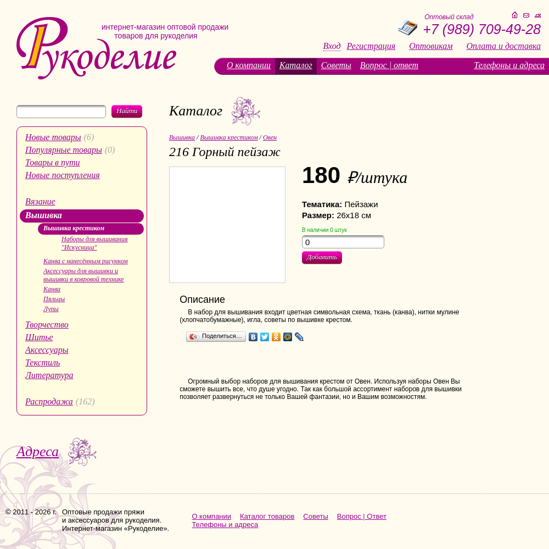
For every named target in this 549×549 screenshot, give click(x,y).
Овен (270, 137)
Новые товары (53, 137)
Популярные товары (63, 149)
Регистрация (371, 46)
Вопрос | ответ (389, 65)
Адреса (37, 451)
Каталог (295, 65)
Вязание (40, 201)
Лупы (51, 309)
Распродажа (49, 401)
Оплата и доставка (504, 46)
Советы (336, 65)
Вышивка (43, 215)
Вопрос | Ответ (361, 516)
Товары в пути (52, 162)
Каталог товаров (267, 516)
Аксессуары (46, 349)
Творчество (47, 324)
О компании (249, 65)
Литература (49, 375)
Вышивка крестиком (73, 228)
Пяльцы (54, 299)
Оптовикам (430, 46)
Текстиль (42, 362)
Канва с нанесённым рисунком (85, 261)
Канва (51, 289)
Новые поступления (62, 175)
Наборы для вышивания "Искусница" (94, 243)
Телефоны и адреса (509, 65)
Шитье (39, 337)
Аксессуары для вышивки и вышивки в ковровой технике (83, 275)
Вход (332, 46)
